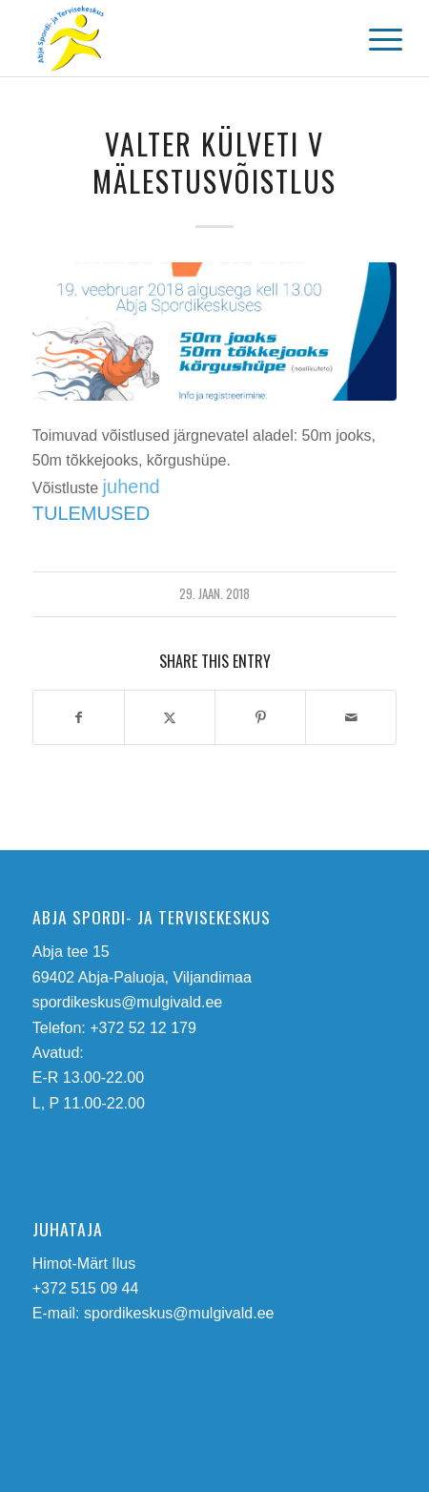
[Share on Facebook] (78, 717)
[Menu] (371, 40)
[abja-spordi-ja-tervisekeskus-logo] (178, 38)
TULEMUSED (91, 513)
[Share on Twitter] (169, 717)
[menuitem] (371, 40)
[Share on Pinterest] (260, 717)
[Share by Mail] (351, 717)
